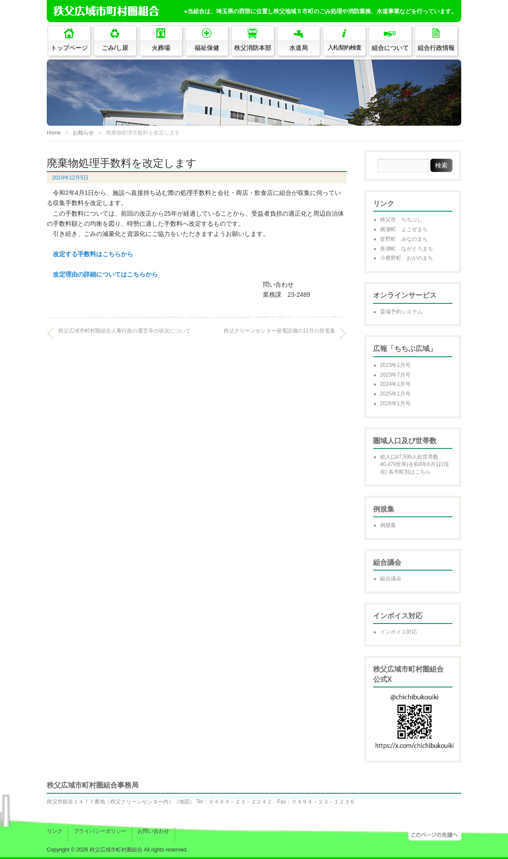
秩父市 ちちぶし (401, 220)
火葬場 (161, 47)
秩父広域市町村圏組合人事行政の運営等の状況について (124, 331)
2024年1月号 (395, 384)
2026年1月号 (395, 403)
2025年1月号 (395, 394)
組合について (390, 47)
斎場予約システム (401, 312)
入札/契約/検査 (345, 48)
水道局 (298, 47)
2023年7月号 (395, 375)
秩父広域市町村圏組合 (116, 850)
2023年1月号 (395, 365)
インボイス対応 (398, 632)
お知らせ (83, 133)
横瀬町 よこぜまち (404, 229)
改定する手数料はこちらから (93, 254)
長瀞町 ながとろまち (406, 249)
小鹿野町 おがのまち (406, 258)
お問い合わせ (153, 831)
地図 (184, 802)
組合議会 (390, 578)
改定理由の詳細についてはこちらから (105, 274)
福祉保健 (206, 47)
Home (54, 133)
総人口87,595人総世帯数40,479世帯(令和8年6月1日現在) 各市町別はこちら (414, 464)
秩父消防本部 (252, 47)
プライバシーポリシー (100, 831)
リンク (55, 831)
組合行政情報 (436, 47)
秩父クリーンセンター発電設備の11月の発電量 (279, 331)
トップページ (69, 47)
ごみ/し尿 (115, 47)
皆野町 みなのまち (404, 239)
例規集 (388, 525)
